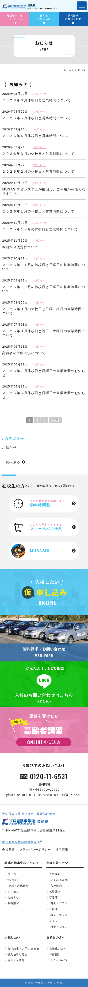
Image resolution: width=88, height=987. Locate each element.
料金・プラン (59, 903)
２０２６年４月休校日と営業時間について (36, 136)
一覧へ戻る (11, 462)
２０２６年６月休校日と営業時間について (36, 100)
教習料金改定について (20, 247)
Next (55, 420)
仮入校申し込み (18, 954)
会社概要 (8, 849)
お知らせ (39, 93)
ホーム (12, 874)
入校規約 (56, 885)
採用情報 (62, 849)
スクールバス (59, 960)
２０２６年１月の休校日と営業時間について (38, 211)
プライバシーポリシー (35, 849)
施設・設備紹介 (18, 885)
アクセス (13, 891)
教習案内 (55, 891)
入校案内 (55, 874)
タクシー (55, 920)
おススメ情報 (16, 960)
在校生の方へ (58, 948)
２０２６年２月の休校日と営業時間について (38, 171)
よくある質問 (59, 879)
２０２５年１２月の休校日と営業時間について (40, 229)
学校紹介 (13, 879)
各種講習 (13, 903)
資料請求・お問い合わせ (23, 948)
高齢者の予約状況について (24, 353)
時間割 (54, 954)
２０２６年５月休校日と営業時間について (36, 118)
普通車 (53, 897)
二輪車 (53, 909)
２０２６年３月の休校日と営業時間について (38, 154)
